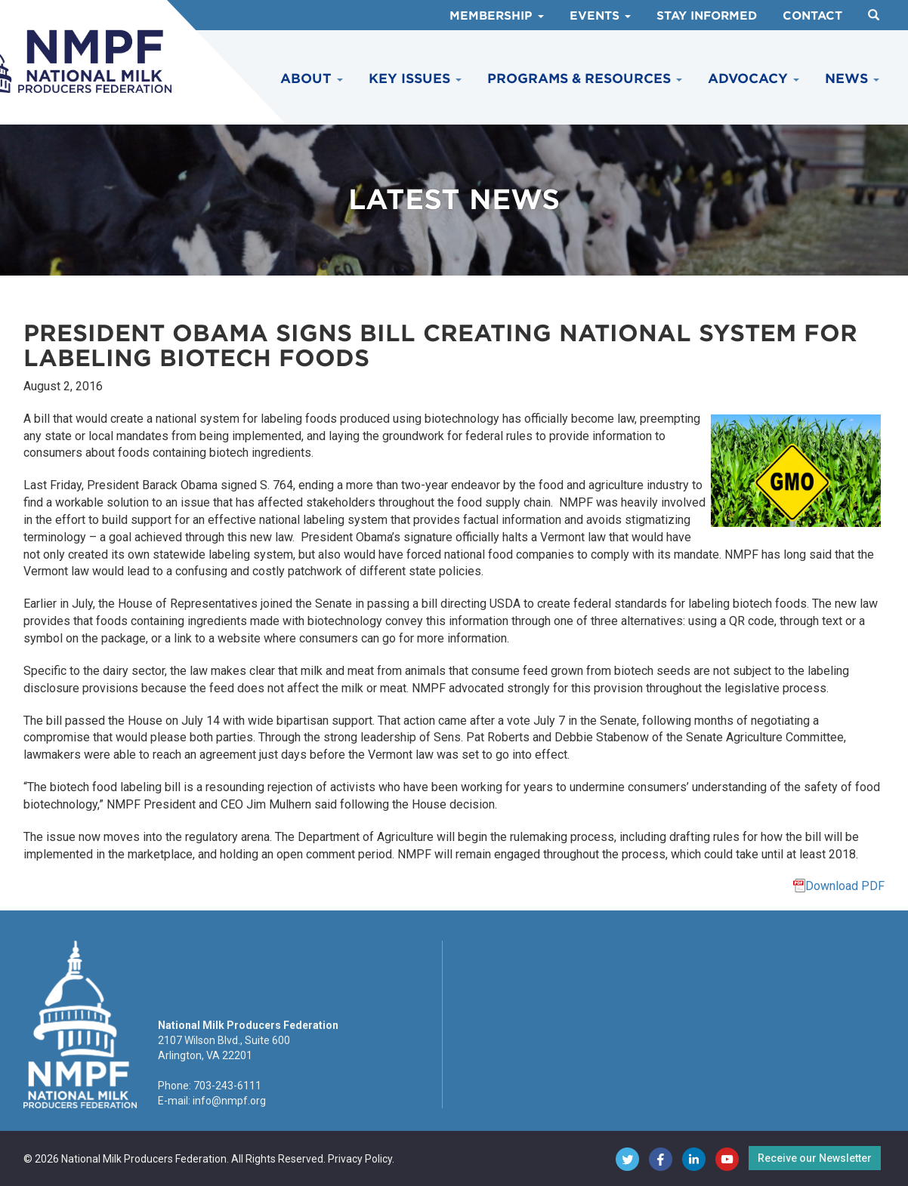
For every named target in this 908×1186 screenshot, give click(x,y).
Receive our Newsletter (815, 1158)
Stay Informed (706, 16)
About (311, 78)
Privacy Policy (360, 1159)
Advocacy (753, 78)
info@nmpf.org (229, 1101)
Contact (812, 16)
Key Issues (415, 78)
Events (600, 16)
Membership (496, 16)
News (852, 78)
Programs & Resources (584, 78)
